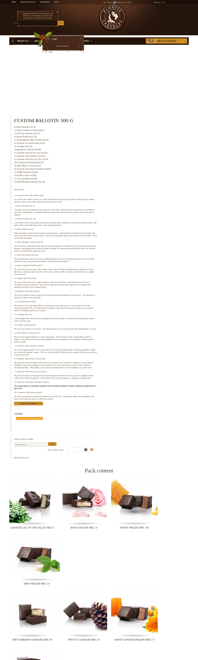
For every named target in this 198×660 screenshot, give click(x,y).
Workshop (45, 2)
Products (24, 37)
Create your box (166, 37)
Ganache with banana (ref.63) (133, 329)
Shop (14, 2)
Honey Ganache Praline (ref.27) (133, 194)
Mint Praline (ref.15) (128, 158)
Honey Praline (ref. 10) (129, 148)
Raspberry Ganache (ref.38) (131, 220)
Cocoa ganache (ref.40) (129, 230)
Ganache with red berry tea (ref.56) (134, 290)
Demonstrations (28, 2)
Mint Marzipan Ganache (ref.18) (133, 171)
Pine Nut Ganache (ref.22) (131, 184)
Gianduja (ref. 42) (127, 243)
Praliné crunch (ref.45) (129, 254)
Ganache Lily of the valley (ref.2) (133, 124)
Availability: (122, 350)
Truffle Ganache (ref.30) (130, 207)
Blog (56, 2)
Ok (155, 371)
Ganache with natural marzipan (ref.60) (136, 318)
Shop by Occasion (63, 37)
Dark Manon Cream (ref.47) (131, 264)
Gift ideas (41, 37)
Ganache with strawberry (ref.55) (133, 277)
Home (11, 42)
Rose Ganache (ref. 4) (129, 135)
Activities (85, 37)
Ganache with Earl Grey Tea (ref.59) (135, 305)
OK (45, 23)
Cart (166, 14)
